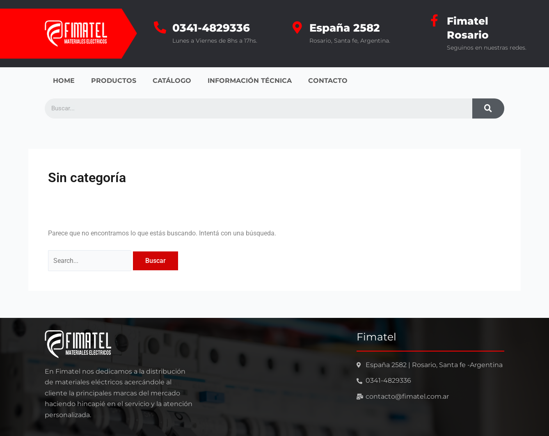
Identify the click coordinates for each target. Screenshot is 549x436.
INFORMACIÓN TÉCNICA (250, 80)
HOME (64, 80)
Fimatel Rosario (468, 27)
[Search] (488, 108)
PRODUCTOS (113, 80)
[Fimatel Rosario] (434, 20)
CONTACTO (328, 80)
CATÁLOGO (172, 80)
